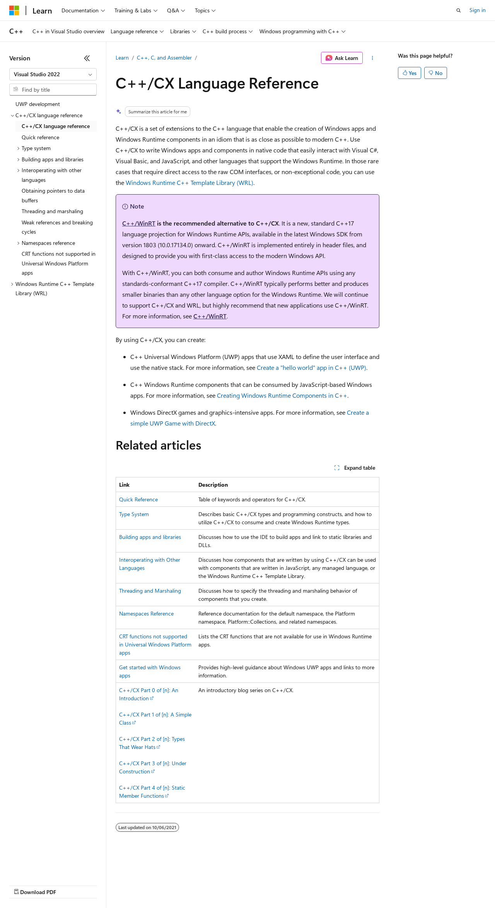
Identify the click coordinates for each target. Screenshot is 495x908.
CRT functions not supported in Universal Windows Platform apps (155, 644)
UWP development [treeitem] (37, 104)
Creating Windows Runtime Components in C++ (282, 395)
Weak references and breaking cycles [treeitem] (57, 227)
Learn (122, 57)
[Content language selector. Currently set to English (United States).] (44, 866)
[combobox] (53, 74)
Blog (105, 884)
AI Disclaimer (24, 884)
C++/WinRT (138, 223)
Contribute (138, 884)
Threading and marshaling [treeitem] (52, 211)
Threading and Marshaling (150, 590)
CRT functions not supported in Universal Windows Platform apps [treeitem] (59, 263)
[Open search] (458, 10)
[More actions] (372, 58)
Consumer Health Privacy (222, 884)
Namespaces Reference (146, 613)
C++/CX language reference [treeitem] (56, 126)
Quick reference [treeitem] (40, 137)
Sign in (477, 10)
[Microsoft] (14, 10)
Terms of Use (282, 884)
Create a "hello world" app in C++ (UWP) (311, 367)
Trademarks (320, 884)
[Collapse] (87, 58)
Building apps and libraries (150, 536)
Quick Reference (138, 499)
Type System (134, 514)
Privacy (169, 884)
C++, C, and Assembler (164, 57)
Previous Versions (70, 884)
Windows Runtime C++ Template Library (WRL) (189, 182)
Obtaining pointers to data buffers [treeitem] (53, 195)
